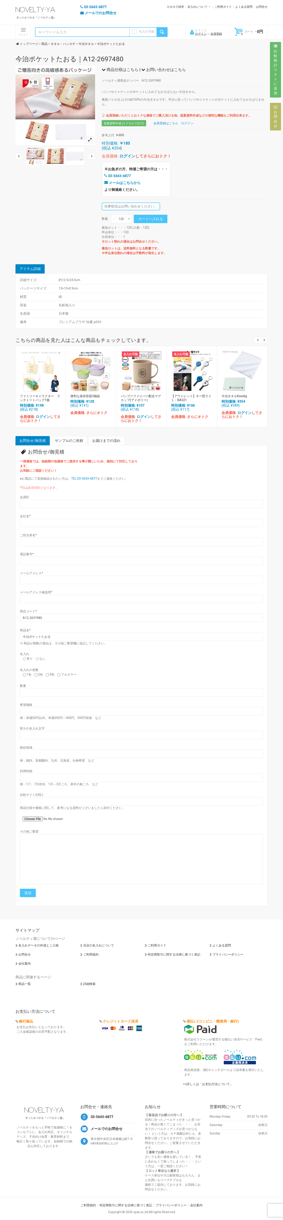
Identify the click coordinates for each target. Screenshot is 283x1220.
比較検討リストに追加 (275, 69)
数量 (23, 686)
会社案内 (24, 963)
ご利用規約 (91, 954)
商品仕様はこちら (120, 69)
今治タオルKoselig (234, 396)
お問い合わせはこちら (163, 69)
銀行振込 (26, 1021)
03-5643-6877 (117, 176)
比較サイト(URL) (31, 795)
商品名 (25, 630)
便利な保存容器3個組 (85, 396)
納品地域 (26, 747)
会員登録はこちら (165, 123)
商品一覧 (24, 984)
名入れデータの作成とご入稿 (38, 945)
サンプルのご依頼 (69, 441)
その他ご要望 (29, 831)
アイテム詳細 (30, 269)
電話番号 (27, 554)
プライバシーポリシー (227, 954)
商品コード (28, 611)
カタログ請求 (175, 6)
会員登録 (216, 33)
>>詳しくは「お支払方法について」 (208, 1084)
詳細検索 (89, 984)
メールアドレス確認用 (36, 592)
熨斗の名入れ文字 (32, 728)
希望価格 (26, 705)
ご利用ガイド (223, 6)
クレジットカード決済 (120, 1021)
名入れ (24, 654)
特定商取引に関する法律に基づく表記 (174, 954)
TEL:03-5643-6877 (84, 478)
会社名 (25, 516)
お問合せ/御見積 (32, 441)
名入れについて (197, 6)
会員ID (24, 497)
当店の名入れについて (98, 945)
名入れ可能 (146, 31)
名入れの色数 (29, 670)
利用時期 (26, 771)
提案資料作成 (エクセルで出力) (124, 123)
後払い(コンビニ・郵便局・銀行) (213, 1021)
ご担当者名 (28, 535)
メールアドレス (31, 573)
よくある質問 (243, 6)
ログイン (201, 33)
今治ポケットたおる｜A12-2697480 (69, 59)
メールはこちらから (122, 183)
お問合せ (262, 6)
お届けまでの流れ (106, 441)
